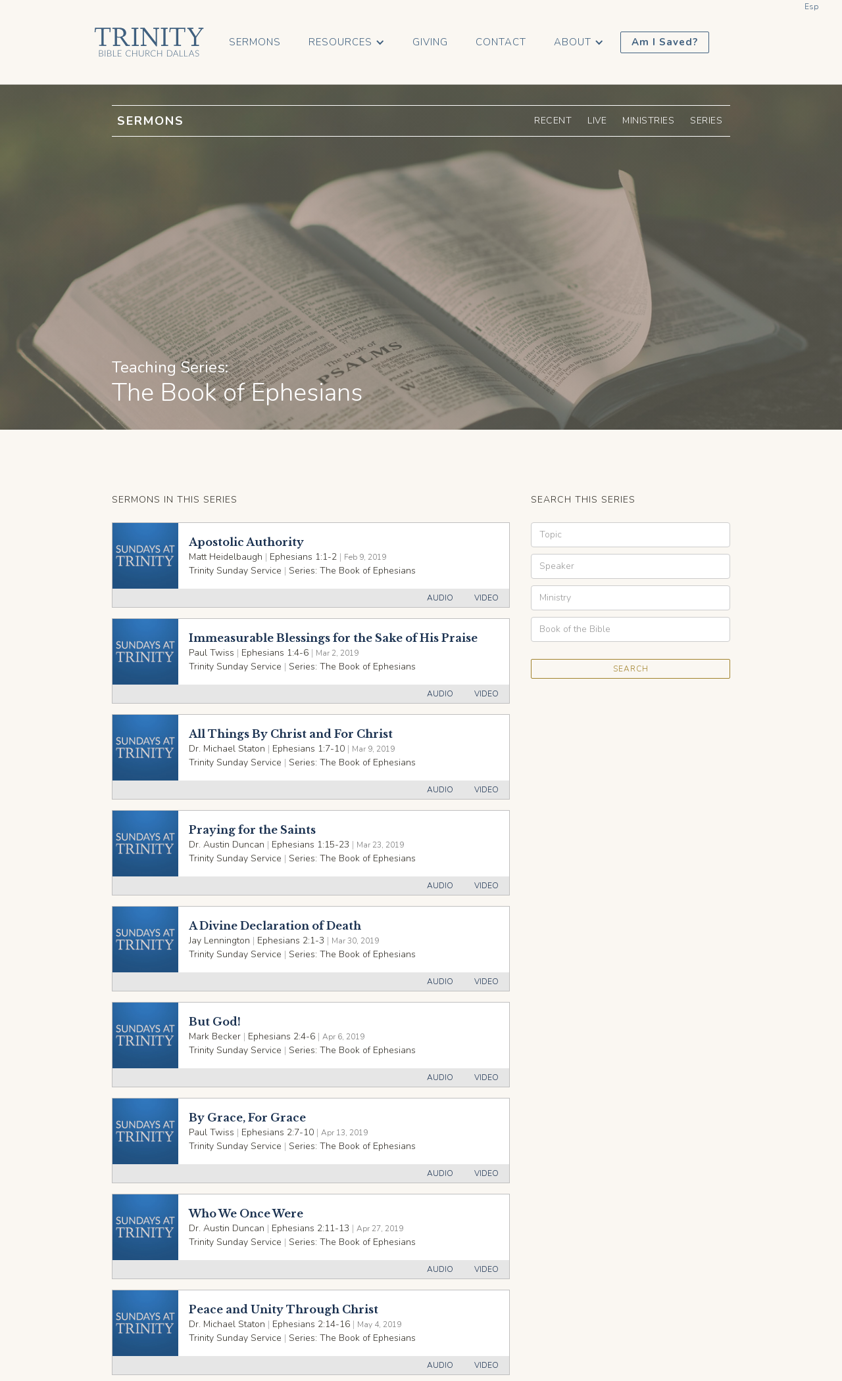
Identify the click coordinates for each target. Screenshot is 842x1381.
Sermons (255, 42)
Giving (430, 42)
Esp (811, 6)
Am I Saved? (665, 42)
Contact (501, 42)
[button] (346, 42)
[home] (149, 42)
